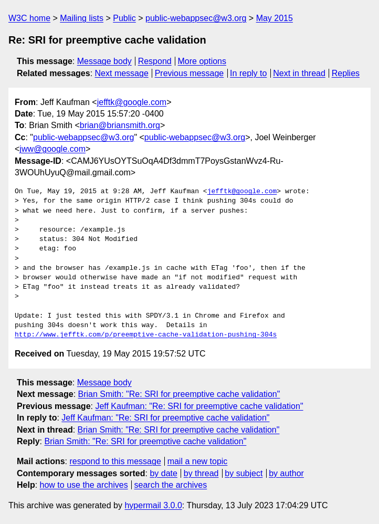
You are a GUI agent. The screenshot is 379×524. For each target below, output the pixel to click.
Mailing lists (81, 18)
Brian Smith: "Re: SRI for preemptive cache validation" (179, 394)
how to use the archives (84, 484)
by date (163, 473)
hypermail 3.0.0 (153, 505)
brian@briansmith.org (120, 125)
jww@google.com (52, 148)
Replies (346, 73)
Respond (155, 61)
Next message (122, 73)
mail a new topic (197, 461)
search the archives (170, 484)
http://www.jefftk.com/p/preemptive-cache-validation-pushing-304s (146, 335)
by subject (243, 473)
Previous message (189, 73)
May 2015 (274, 18)
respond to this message (115, 461)
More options (202, 61)
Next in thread (299, 73)
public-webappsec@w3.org (195, 18)
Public (124, 18)
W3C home (29, 18)
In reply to (248, 73)
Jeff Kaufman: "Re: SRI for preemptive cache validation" (199, 406)
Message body (104, 61)
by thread (201, 473)
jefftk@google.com (131, 102)
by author (286, 473)
